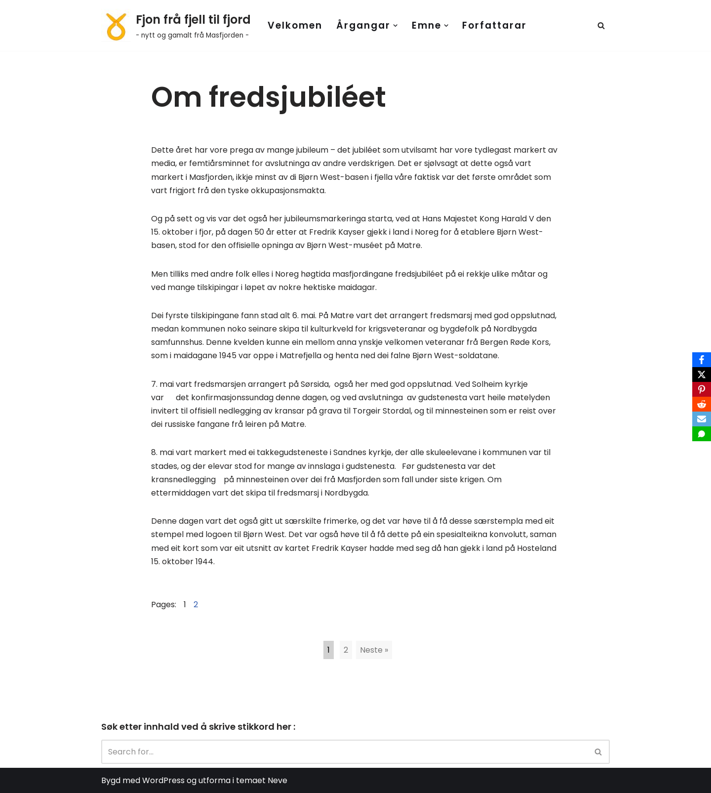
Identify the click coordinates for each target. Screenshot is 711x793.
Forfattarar (494, 25)
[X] (701, 374)
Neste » (374, 650)
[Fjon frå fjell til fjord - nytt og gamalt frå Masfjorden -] (176, 25)
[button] (395, 25)
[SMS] (701, 433)
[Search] (601, 25)
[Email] (701, 419)
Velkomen (295, 25)
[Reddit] (701, 404)
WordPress (163, 780)
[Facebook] (701, 359)
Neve (277, 780)
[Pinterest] (701, 389)
